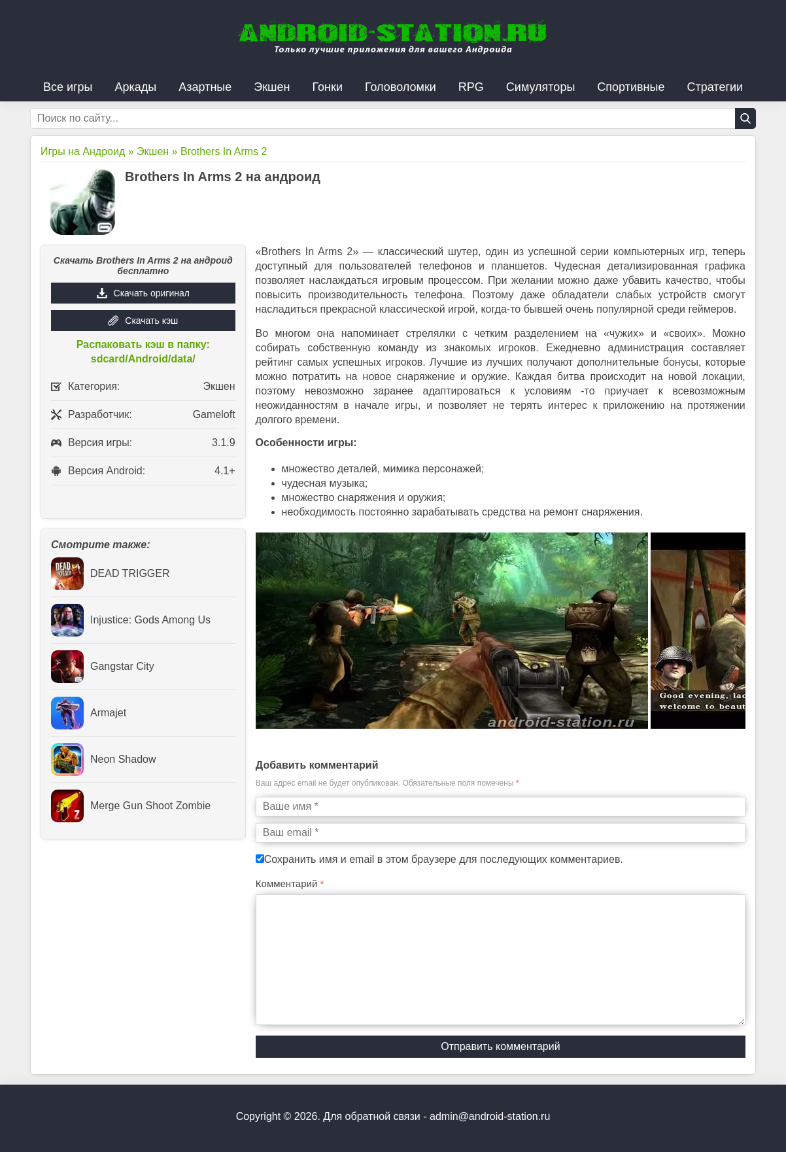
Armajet (88, 713)
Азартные (205, 87)
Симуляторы (540, 87)
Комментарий (290, 883)
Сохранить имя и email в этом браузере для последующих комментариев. (443, 859)
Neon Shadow (103, 759)
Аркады (136, 87)
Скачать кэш (151, 320)
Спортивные (630, 87)
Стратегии (715, 87)
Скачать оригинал (152, 293)
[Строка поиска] (393, 118)
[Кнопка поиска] (745, 118)
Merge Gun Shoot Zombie (131, 806)
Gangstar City (102, 666)
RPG (471, 87)
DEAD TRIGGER (110, 573)
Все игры (68, 87)
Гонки (328, 87)
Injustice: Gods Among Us (131, 620)
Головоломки (400, 87)
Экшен (272, 87)
